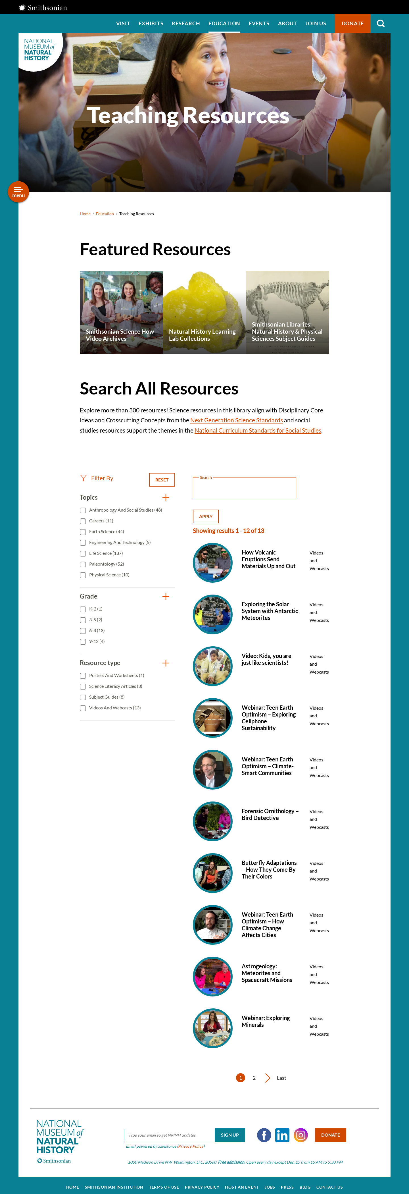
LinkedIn (280, 1131)
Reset (162, 479)
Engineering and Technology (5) (119, 542)
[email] (182, 1131)
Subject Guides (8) (106, 696)
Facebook (261, 1131)
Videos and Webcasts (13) (114, 707)
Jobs (270, 1183)
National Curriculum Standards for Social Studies (258, 430)
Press (287, 1183)
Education (224, 23)
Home (85, 213)
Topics (89, 497)
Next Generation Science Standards (236, 419)
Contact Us (329, 1183)
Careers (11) (100, 520)
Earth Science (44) (106, 531)
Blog (305, 1183)
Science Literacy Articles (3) (115, 686)
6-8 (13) (96, 630)
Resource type (100, 662)
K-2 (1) (95, 608)
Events (259, 23)
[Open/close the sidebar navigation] (18, 192)
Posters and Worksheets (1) (116, 675)
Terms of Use (164, 1183)
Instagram (298, 1131)
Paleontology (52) (106, 563)
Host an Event (242, 1183)
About (287, 23)
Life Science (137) (105, 553)
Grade (88, 596)
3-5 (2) (95, 619)
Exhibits (151, 23)
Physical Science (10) (109, 574)
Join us (315, 23)
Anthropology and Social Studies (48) (125, 509)
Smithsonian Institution (114, 1183)
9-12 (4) (96, 641)
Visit (123, 23)
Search (380, 23)
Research (186, 23)
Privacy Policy (188, 1142)
